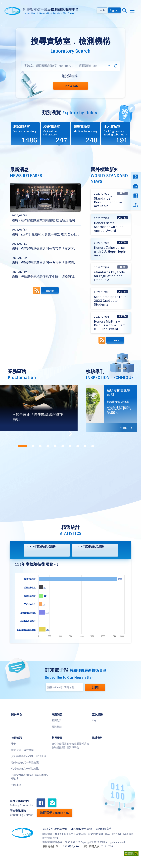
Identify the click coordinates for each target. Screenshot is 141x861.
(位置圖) (99, 833)
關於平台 (16, 714)
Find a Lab (70, 86)
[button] (116, 66)
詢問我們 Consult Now (54, 812)
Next (70, 434)
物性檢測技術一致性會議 (25, 762)
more (50, 290)
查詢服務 (97, 714)
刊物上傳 (16, 785)
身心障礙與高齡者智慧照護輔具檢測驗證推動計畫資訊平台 (70, 745)
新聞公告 (57, 720)
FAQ (94, 720)
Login (102, 10)
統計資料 (97, 737)
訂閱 (94, 687)
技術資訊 (16, 737)
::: (1, 3)
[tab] (23, 446)
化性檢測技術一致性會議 (25, 768)
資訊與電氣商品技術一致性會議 (28, 756)
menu (132, 10)
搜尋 (125, 10)
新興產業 (57, 737)
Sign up (114, 10)
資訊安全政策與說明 (54, 829)
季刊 (13, 743)
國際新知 (57, 726)
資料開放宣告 (102, 829)
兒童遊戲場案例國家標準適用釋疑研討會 (30, 777)
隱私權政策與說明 (80, 829)
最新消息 (57, 714)
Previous (7, 434)
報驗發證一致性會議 (22, 750)
